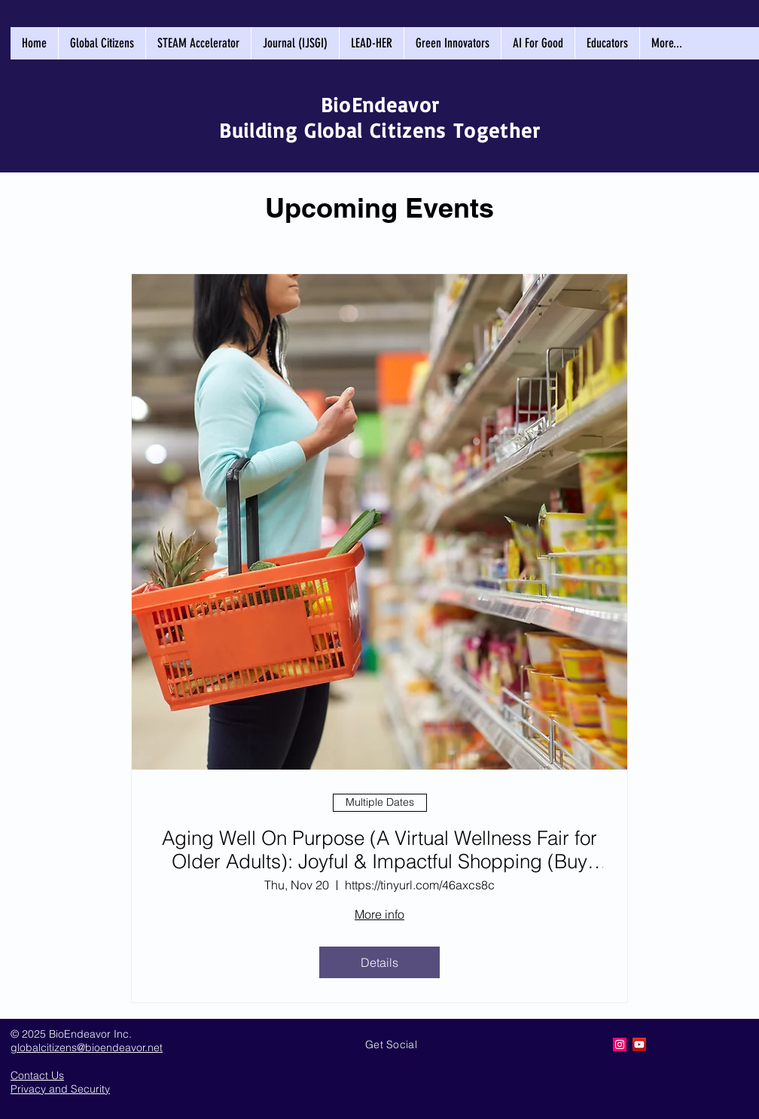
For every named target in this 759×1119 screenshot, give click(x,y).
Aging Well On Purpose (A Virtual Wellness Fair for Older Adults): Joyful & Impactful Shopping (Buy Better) (379, 850)
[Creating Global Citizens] (619, 1044)
